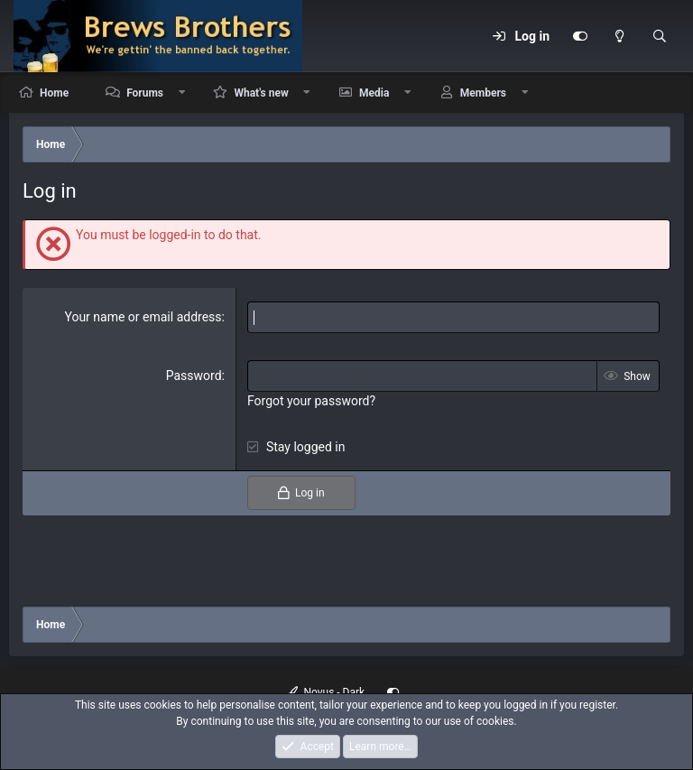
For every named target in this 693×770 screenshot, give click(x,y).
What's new (261, 93)
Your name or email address (142, 317)
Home (54, 93)
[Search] (659, 36)
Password (194, 375)
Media (374, 93)
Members (483, 93)
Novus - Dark (326, 692)
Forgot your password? (311, 401)
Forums (144, 93)
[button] (182, 92)
